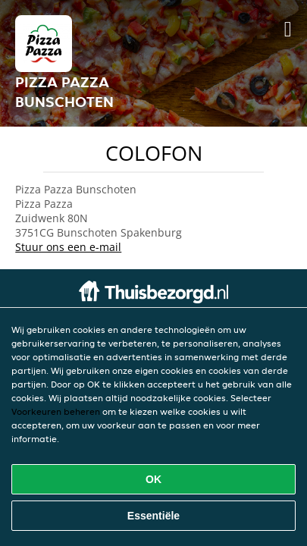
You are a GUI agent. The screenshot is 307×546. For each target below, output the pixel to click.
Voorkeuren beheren (55, 411)
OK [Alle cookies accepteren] (153, 479)
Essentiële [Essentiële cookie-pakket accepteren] (153, 516)
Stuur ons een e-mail (68, 247)
